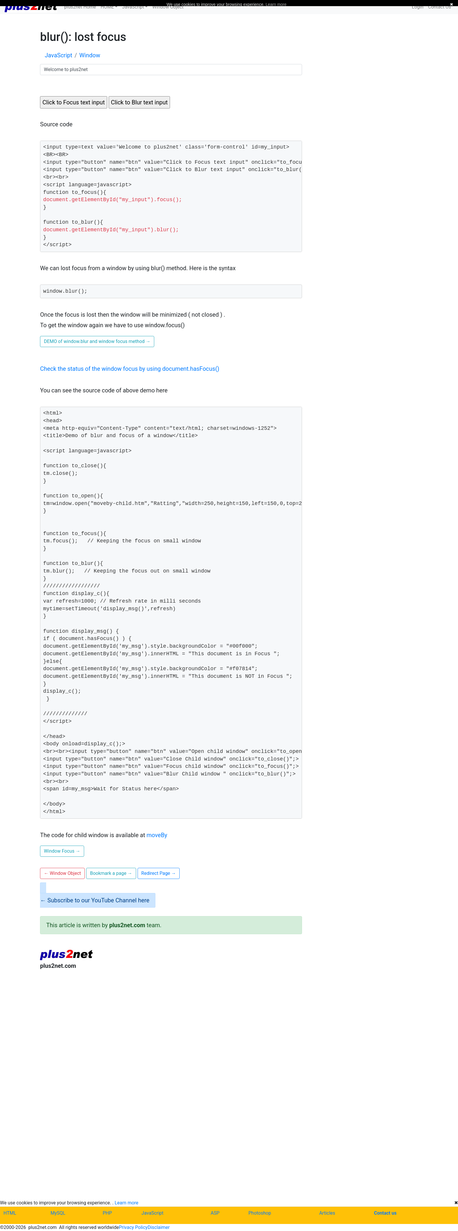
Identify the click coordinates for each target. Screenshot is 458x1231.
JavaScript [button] (133, 7)
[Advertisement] (171, 1022)
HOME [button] (107, 7)
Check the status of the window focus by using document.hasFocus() (129, 368)
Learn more (126, 1203)
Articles (327, 1213)
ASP (215, 1213)
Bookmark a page (111, 873)
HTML (10, 1213)
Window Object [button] (62, 873)
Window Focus (62, 851)
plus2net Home (80, 7)
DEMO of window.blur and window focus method (97, 341)
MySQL (58, 1213)
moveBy (157, 835)
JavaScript (152, 1213)
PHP (107, 1213)
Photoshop (260, 1213)
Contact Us (439, 7)
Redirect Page (158, 873)
